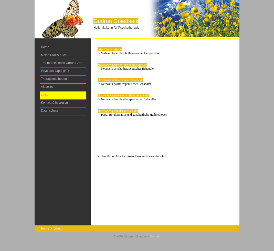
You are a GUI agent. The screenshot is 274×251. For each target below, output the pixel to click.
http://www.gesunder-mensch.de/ (118, 111)
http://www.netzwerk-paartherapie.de (120, 80)
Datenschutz (49, 110)
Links (44, 94)
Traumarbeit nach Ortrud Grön (61, 63)
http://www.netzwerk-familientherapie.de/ (123, 95)
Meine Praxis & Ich (54, 55)
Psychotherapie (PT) (55, 71)
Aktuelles (47, 87)
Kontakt (155, 236)
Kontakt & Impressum (55, 102)
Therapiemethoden (54, 79)
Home (45, 47)
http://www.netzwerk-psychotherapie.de (122, 65)
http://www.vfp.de (110, 49)
